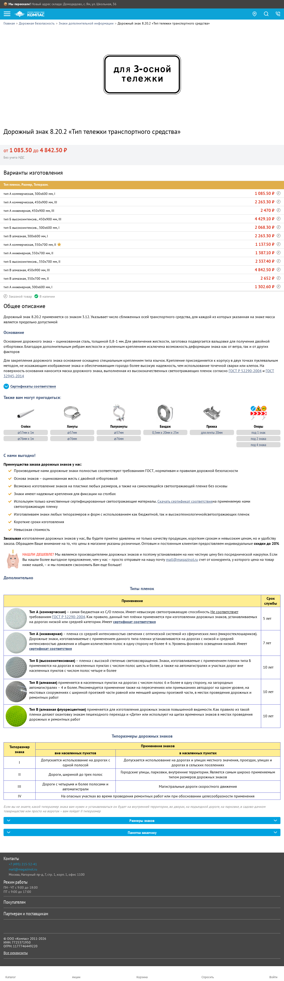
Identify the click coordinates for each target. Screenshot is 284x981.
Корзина (142, 977)
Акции (76, 977)
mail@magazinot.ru (182, 559)
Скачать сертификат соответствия (185, 500)
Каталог (10, 977)
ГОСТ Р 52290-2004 (245, 370)
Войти (273, 977)
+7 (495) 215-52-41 (23, 864)
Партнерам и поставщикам (141, 914)
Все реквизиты (16, 953)
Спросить (208, 977)
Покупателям (141, 902)
